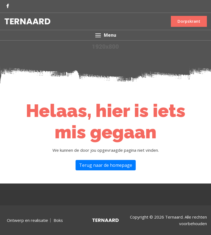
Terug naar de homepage (105, 165)
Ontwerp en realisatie (27, 220)
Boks (58, 220)
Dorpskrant (188, 21)
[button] (105, 35)
